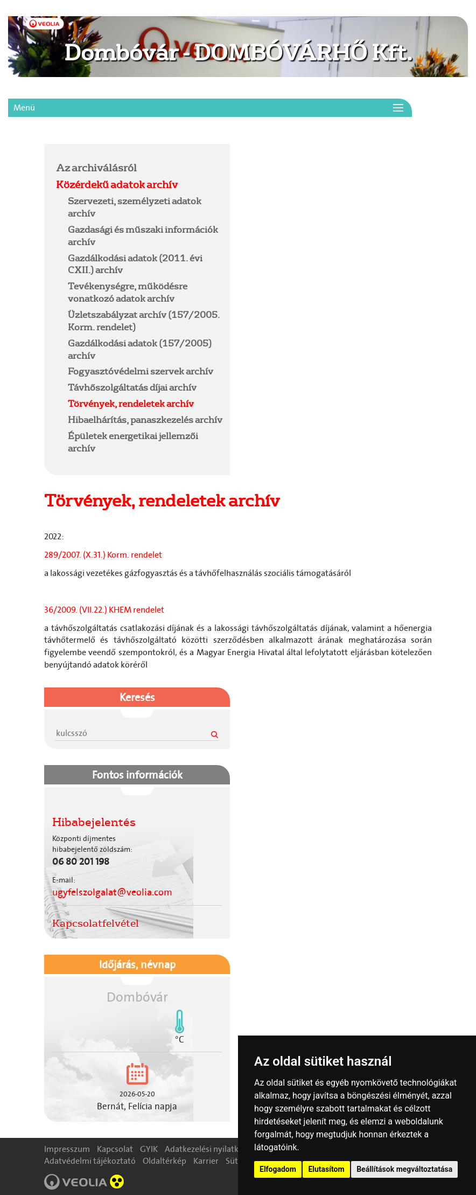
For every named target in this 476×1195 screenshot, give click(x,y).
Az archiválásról (96, 167)
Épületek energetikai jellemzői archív (133, 442)
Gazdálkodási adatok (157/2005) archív (140, 349)
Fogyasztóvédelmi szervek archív (140, 371)
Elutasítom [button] (326, 1169)
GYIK (149, 1149)
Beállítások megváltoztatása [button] (404, 1169)
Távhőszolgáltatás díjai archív (132, 387)
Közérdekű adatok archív (117, 184)
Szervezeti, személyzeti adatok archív (134, 207)
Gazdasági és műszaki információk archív (143, 235)
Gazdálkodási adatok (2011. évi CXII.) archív (135, 264)
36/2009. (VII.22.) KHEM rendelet (105, 609)
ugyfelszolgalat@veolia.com (112, 892)
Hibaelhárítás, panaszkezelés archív (145, 419)
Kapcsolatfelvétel (95, 922)
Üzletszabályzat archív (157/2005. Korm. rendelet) (144, 321)
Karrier (206, 1160)
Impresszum (67, 1149)
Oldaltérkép (164, 1160)
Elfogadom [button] (278, 1169)
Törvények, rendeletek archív (131, 403)
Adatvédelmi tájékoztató (90, 1160)
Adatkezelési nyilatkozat (210, 1149)
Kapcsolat (115, 1149)
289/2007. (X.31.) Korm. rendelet (103, 554)
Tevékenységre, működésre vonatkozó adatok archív (127, 292)
